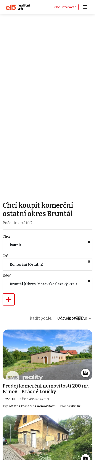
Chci (6, 236)
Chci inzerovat (65, 7)
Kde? (7, 275)
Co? (5, 256)
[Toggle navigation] (86, 6)
